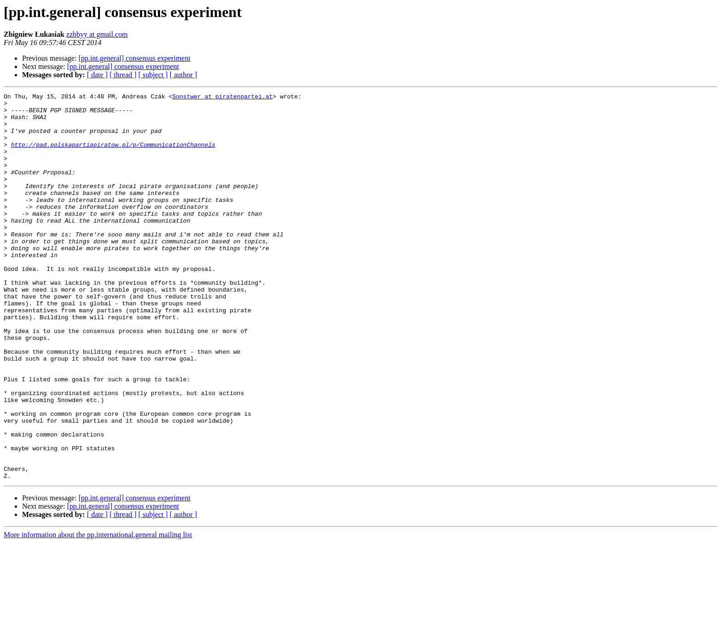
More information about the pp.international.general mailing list (98, 612)
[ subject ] (153, 75)
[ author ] (183, 75)
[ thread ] (123, 75)
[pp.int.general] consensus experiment (134, 58)
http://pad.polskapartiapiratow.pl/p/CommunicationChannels (113, 155)
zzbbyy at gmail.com (97, 34)
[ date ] (97, 75)
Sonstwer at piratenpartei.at (222, 97)
